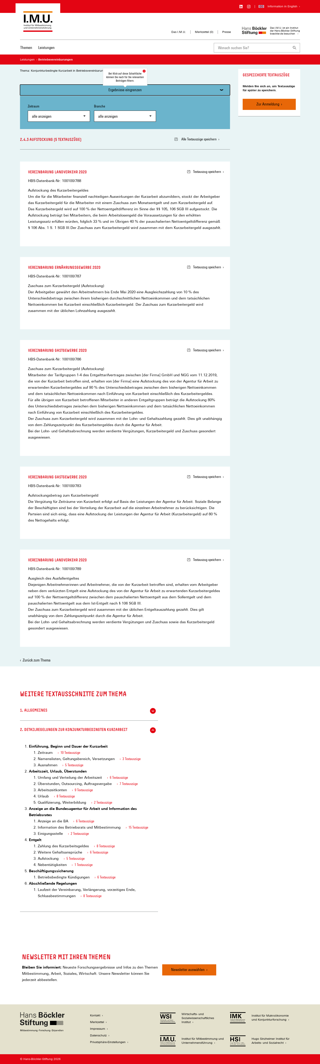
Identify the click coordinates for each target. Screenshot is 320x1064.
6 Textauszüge (119, 777)
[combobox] (251, 48)
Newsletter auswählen (188, 969)
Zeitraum (59, 113)
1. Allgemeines (88, 711)
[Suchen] (294, 48)
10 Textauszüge (70, 752)
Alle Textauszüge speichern (195, 139)
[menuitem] (26, 50)
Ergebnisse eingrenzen (125, 89)
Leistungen (46, 47)
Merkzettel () (204, 32)
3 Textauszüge (131, 759)
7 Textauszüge (129, 784)
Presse (226, 32)
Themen (26, 47)
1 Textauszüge (83, 865)
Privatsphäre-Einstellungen (108, 1042)
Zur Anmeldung (267, 104)
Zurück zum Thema (36, 660)
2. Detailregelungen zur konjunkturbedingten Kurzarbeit (88, 730)
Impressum (97, 1028)
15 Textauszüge (138, 827)
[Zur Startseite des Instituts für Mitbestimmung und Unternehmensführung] (37, 29)
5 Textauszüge (74, 765)
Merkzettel (97, 1022)
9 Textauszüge (84, 790)
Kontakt (95, 1015)
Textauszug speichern (204, 172)
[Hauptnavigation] (37, 48)
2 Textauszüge (103, 802)
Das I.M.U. (178, 32)
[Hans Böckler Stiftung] (42, 1030)
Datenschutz (98, 1035)
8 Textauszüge (66, 796)
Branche (125, 113)
